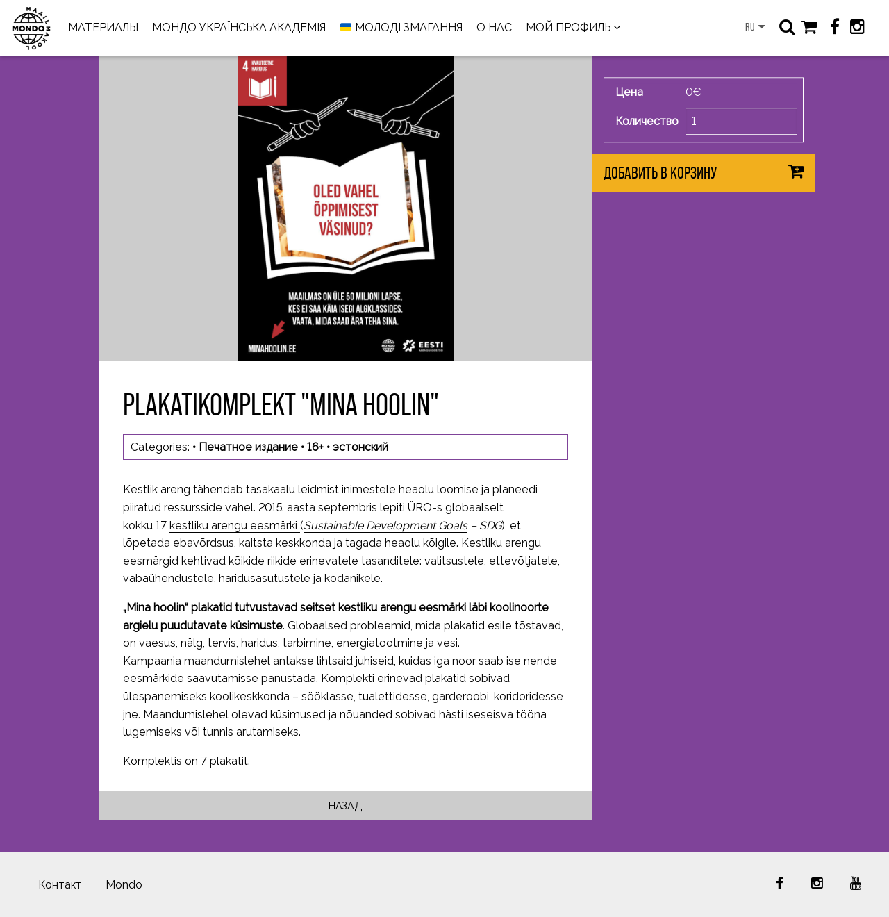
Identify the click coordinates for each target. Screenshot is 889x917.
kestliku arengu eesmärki (234, 525)
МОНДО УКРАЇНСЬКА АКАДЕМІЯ (239, 27)
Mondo (124, 884)
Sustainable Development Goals (385, 525)
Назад (346, 805)
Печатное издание (248, 447)
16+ (315, 447)
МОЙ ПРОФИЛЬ (568, 27)
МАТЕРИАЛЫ (103, 27)
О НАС (494, 27)
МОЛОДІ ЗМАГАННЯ (401, 28)
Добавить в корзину (660, 173)
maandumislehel (227, 661)
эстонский (360, 447)
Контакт (60, 884)
